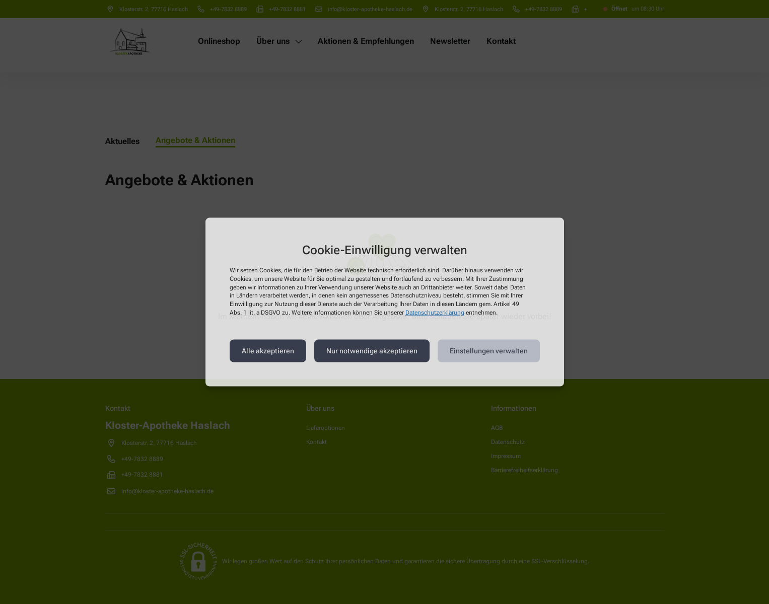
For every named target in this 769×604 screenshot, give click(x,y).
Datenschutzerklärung (434, 312)
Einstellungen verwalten (489, 351)
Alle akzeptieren (268, 351)
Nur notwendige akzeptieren (371, 351)
